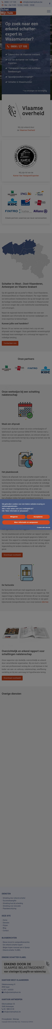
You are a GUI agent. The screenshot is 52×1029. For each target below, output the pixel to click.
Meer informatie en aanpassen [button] (26, 522)
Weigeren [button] (14, 517)
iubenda (47, 527)
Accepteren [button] (38, 517)
